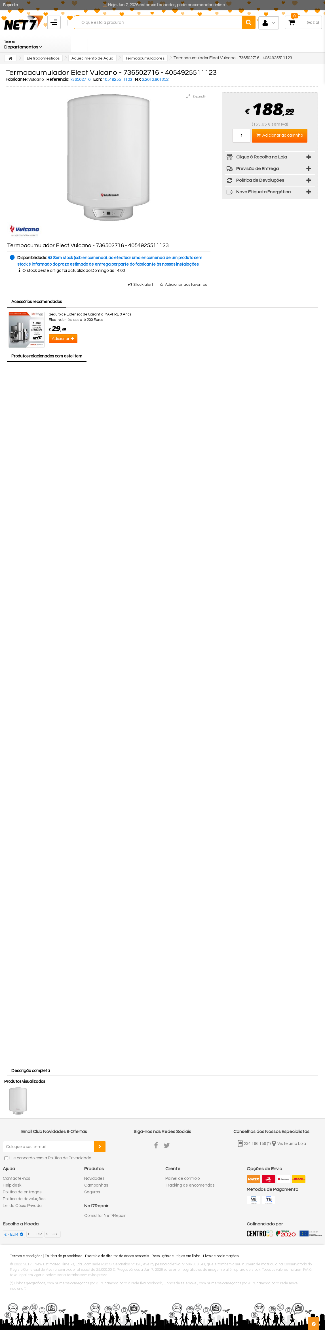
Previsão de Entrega (252, 169)
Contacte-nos (16, 1178)
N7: (138, 79)
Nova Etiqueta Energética (258, 192)
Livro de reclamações (221, 1256)
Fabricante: (17, 79)
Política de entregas (22, 1192)
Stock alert (143, 285)
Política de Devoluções (254, 181)
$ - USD (52, 1234)
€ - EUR (11, 1234)
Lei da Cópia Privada (22, 1206)
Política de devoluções (24, 1199)
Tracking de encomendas (189, 1185)
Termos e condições (26, 1256)
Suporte (10, 5)
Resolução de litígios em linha (176, 1256)
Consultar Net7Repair (105, 1215)
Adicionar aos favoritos (186, 285)
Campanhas (96, 1185)
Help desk (12, 1185)
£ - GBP (35, 1234)
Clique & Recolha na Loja (256, 158)
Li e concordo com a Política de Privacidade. (50, 1158)
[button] (23, 43)
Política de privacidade (64, 1256)
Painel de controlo (182, 1178)
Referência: (58, 79)
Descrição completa (30, 1071)
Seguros (92, 1192)
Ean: (97, 79)
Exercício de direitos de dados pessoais (117, 1256)
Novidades (94, 1178)
